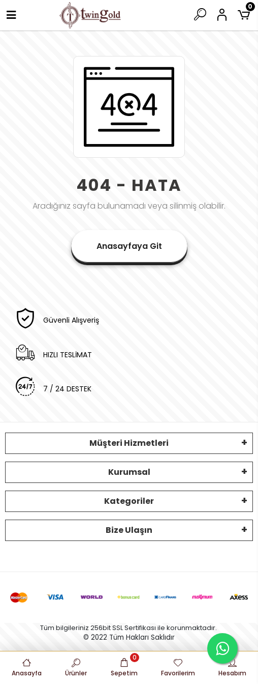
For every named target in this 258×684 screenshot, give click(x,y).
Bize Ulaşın (129, 530)
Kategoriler (129, 501)
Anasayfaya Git (129, 246)
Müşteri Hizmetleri (129, 443)
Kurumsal (129, 472)
